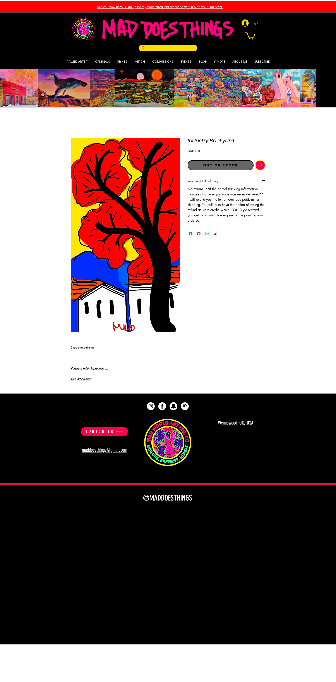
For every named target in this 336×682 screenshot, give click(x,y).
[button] (250, 35)
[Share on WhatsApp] (207, 233)
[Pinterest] (185, 406)
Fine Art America (81, 379)
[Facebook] (162, 406)
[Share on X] (215, 233)
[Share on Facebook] (190, 233)
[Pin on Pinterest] (198, 233)
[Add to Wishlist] (260, 165)
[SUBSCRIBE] (104, 431)
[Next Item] (308, 88)
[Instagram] (151, 406)
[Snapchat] (173, 406)
